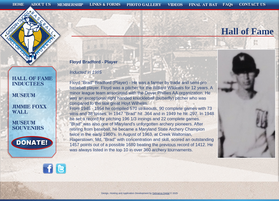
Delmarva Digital (161, 193)
